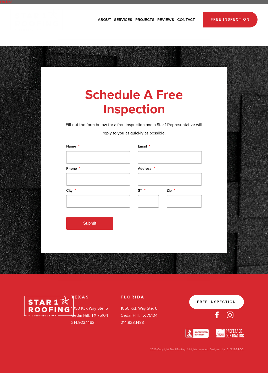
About (104, 19)
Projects (144, 19)
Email (144, 146)
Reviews (165, 19)
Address (146, 168)
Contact (186, 19)
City (71, 190)
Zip (171, 190)
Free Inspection (230, 19)
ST (142, 190)
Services (123, 19)
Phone (73, 168)
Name (73, 146)
